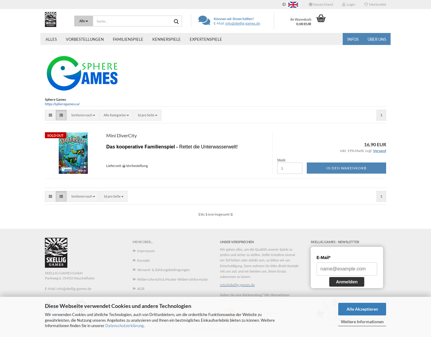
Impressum (146, 251)
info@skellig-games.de (242, 23)
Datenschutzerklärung (124, 325)
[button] (321, 4)
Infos (353, 39)
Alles (51, 39)
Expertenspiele (206, 39)
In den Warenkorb (346, 168)
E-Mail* (324, 257)
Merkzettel (375, 4)
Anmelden (347, 281)
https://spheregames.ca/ (62, 104)
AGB (141, 288)
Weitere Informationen (362, 321)
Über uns (377, 39)
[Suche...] (83, 21)
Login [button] (348, 4)
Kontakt (143, 260)
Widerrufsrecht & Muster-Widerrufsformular (172, 279)
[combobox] (83, 115)
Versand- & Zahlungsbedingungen (163, 269)
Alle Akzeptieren (362, 309)
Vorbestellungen (85, 39)
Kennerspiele (166, 39)
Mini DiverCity (121, 135)
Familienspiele (128, 39)
